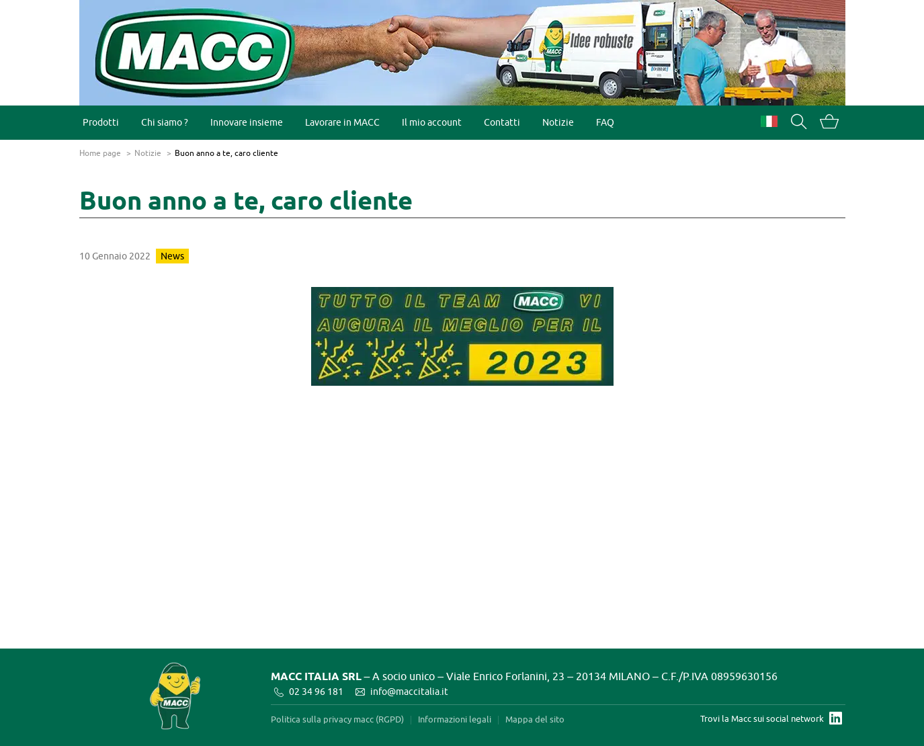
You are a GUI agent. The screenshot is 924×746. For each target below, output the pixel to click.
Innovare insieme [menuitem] (246, 122)
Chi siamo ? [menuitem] (164, 122)
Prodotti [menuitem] (101, 122)
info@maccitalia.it (409, 691)
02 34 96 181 (316, 691)
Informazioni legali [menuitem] (454, 719)
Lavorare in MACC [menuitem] (342, 122)
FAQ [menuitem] (605, 122)
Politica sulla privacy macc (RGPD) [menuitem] (337, 719)
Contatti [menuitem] (502, 122)
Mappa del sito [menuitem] (534, 719)
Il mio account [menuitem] (432, 122)
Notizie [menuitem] (558, 122)
